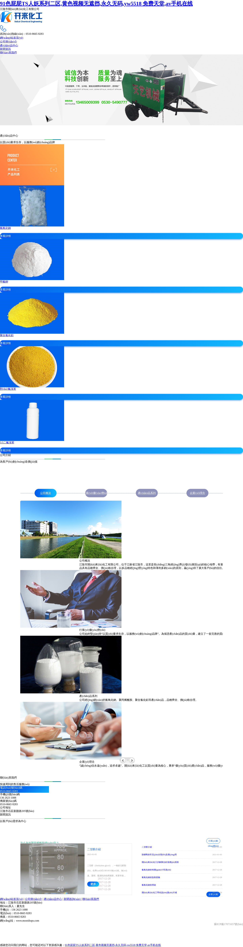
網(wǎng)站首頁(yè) (11, 899)
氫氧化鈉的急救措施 (151, 877)
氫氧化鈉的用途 (149, 885)
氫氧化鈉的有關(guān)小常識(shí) (156, 870)
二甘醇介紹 (147, 847)
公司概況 (45, 493)
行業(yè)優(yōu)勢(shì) (96, 493)
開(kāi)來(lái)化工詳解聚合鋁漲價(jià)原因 (160, 862)
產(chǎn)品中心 (53, 899)
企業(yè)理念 (197, 493)
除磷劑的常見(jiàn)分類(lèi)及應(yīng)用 (159, 854)
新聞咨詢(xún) (72, 899)
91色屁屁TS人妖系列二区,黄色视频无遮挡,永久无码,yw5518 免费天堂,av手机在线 (96, 4)
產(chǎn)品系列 (147, 493)
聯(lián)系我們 (90, 899)
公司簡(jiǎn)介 (33, 899)
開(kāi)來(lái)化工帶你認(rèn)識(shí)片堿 (159, 892)
